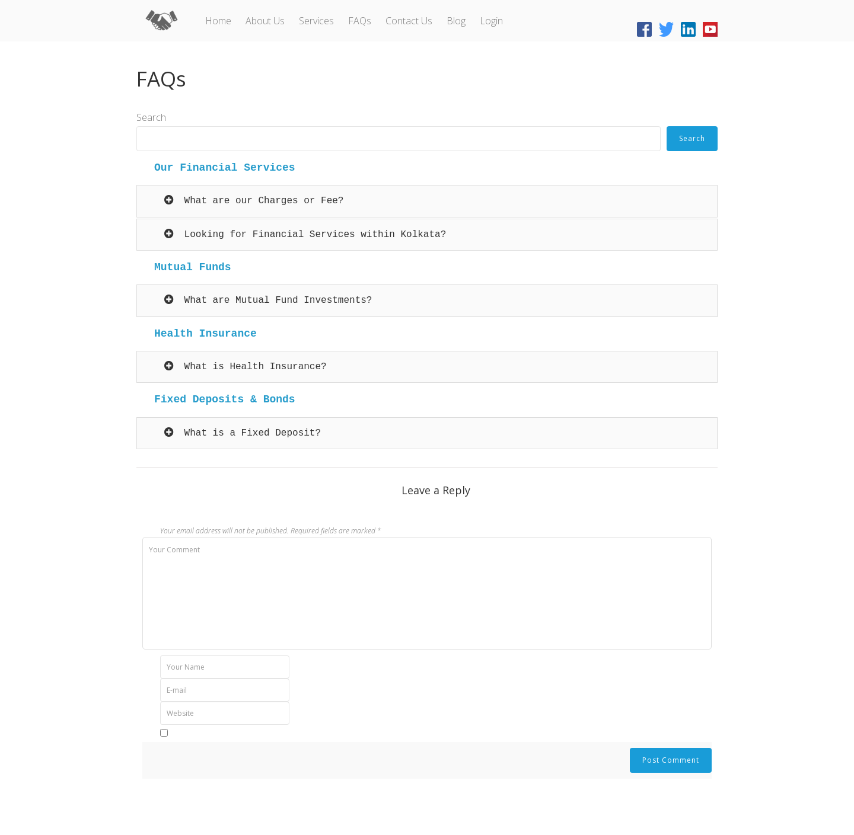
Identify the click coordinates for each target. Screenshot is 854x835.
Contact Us (408, 20)
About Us (265, 20)
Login (491, 20)
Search (151, 117)
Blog (456, 20)
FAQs (359, 20)
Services (316, 20)
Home (218, 20)
